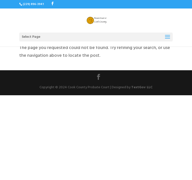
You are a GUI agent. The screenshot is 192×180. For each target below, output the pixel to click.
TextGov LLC (141, 87)
